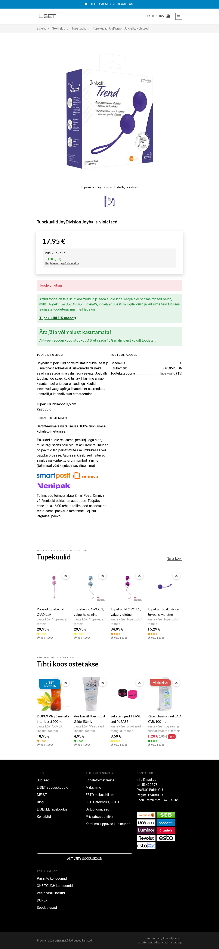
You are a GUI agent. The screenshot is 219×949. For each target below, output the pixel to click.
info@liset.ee (147, 780)
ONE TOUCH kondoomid (55, 886)
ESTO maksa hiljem (100, 795)
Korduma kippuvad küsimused (108, 824)
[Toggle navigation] (179, 16)
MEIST (42, 795)
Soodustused (47, 908)
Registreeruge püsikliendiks (62, 263)
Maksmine (93, 787)
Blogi (40, 802)
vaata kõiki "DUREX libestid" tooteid (49, 729)
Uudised (43, 780)
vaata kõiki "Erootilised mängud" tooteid (126, 729)
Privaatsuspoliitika (99, 817)
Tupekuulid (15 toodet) (57, 318)
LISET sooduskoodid (52, 787)
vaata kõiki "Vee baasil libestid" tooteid (89, 729)
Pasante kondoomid (52, 878)
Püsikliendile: (56, 253)
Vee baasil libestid (51, 893)
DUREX (42, 900)
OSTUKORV (159, 16)
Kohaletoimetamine (100, 780)
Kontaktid (44, 817)
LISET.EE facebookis (52, 809)
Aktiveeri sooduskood (84, 858)
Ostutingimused (97, 809)
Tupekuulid (167, 373)
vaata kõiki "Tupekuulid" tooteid (53, 622)
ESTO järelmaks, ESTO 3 (104, 802)
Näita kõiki (174, 558)
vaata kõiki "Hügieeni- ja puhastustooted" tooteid (164, 729)
